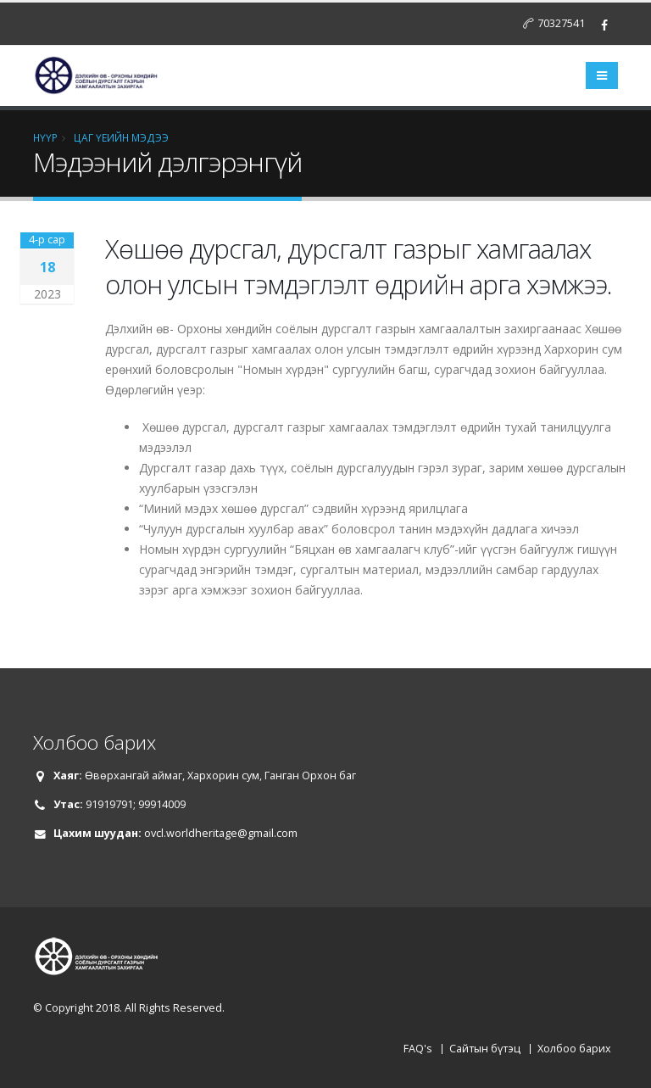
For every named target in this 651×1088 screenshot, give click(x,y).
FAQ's (417, 1048)
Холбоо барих (574, 1048)
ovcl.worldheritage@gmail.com (221, 833)
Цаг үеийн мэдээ (121, 137)
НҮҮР (45, 137)
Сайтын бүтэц (484, 1048)
